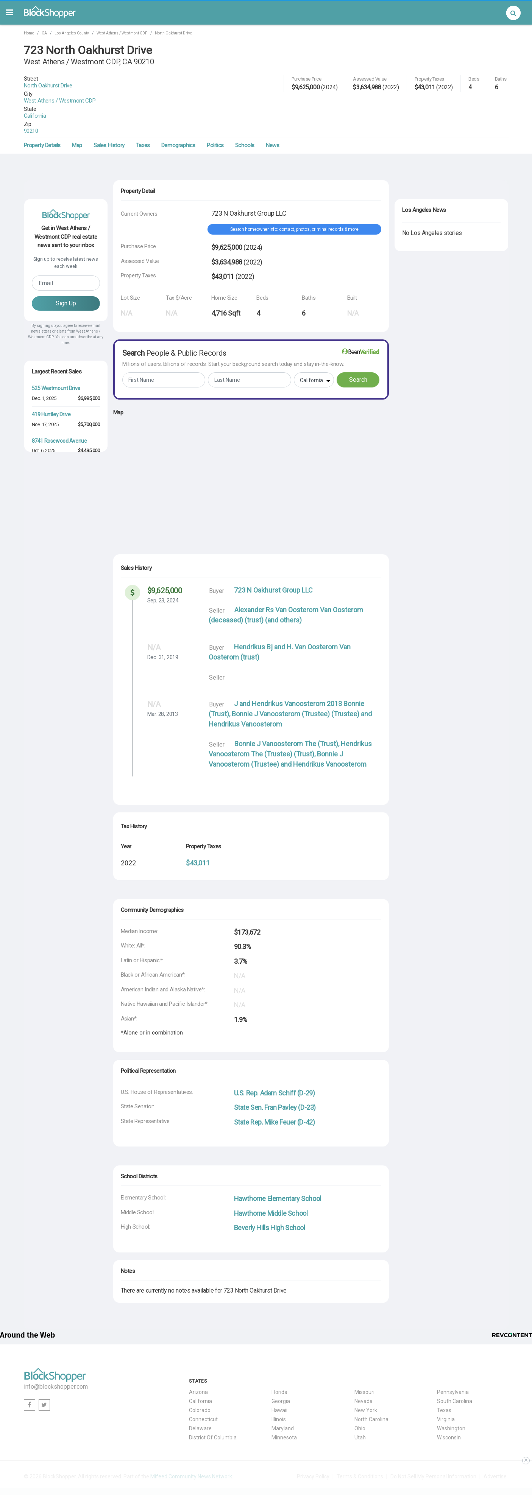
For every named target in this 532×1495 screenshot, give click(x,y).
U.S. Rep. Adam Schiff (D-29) (274, 1066)
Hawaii (279, 1383)
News (272, 118)
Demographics (178, 118)
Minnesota (284, 1410)
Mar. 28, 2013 (162, 686)
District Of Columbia (213, 1410)
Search (358, 352)
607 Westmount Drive (56, 518)
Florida (279, 1365)
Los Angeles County (72, 33)
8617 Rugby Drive (51, 571)
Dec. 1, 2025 (44, 371)
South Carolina (454, 1374)
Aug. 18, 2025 (45, 450)
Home (29, 33)
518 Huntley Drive (51, 466)
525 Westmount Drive (56, 361)
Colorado (200, 1383)
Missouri (364, 1365)
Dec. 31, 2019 (162, 630)
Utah (360, 1410)
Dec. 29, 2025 (45, 502)
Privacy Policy (313, 1449)
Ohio (359, 1401)
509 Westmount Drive (56, 440)
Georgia (280, 1374)
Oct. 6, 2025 (43, 423)
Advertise (495, 1449)
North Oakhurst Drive (173, 33)
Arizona (198, 1365)
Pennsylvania (453, 1365)
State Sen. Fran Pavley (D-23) (275, 1080)
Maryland (282, 1401)
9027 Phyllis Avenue (54, 597)
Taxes (143, 118)
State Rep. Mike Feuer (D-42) (274, 1095)
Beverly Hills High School (269, 1200)
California (55, 95)
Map (77, 118)
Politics (215, 118)
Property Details (42, 118)
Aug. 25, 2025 (45, 580)
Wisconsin (449, 1410)
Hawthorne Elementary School (277, 1171)
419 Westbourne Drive (56, 492)
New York (365, 1383)
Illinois (278, 1392)
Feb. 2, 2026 (44, 554)
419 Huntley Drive (51, 387)
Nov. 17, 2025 (45, 397)
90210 (51, 103)
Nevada (363, 1374)
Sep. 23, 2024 (162, 573)
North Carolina (371, 1392)
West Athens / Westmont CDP (122, 33)
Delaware (200, 1401)
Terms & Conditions (360, 1449)
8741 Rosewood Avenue (59, 414)
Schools (244, 118)
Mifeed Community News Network (191, 1449)
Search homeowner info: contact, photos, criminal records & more (294, 202)
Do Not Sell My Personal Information (433, 1449)
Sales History (109, 118)
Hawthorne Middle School (271, 1186)
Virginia (446, 1392)
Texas (444, 1383)
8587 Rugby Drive (51, 544)
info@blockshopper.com (56, 1359)
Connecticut (203, 1392)
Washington (451, 1401)
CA (44, 33)
